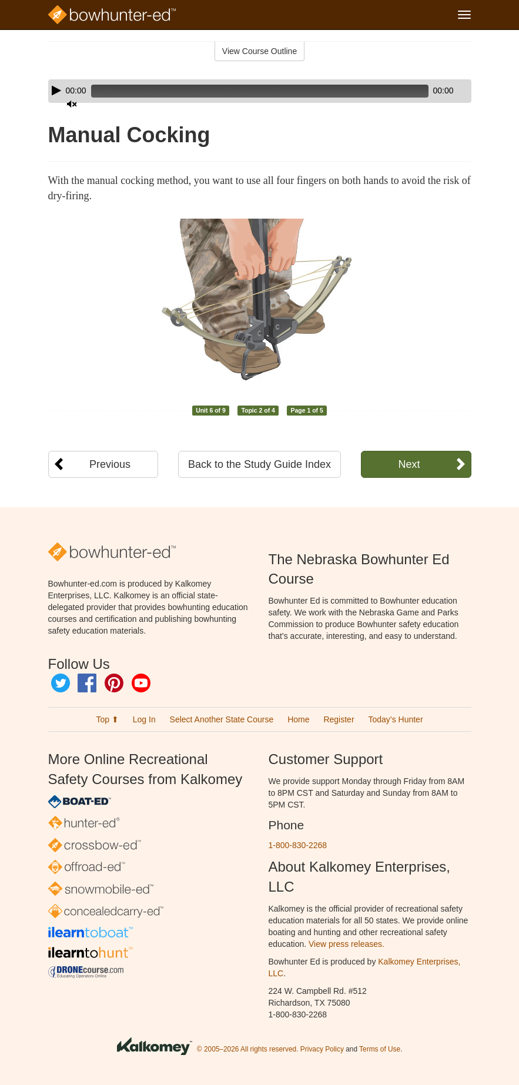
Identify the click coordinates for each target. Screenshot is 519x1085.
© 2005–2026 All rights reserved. (248, 1049)
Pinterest (114, 683)
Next (409, 464)
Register (338, 719)
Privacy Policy (322, 1049)
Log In (144, 719)
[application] (259, 91)
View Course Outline (259, 51)
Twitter (60, 683)
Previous (109, 464)
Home (298, 719)
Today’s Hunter (395, 719)
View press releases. (346, 944)
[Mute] (429, 91)
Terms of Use (379, 1049)
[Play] (56, 90)
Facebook (87, 683)
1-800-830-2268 (298, 845)
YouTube (141, 683)
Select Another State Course (222, 719)
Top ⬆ (107, 719)
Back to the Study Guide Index (259, 464)
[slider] (243, 91)
